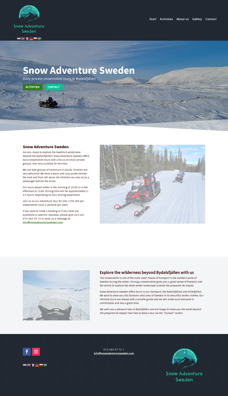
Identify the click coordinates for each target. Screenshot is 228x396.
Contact (211, 19)
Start (152, 19)
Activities (166, 19)
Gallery (197, 19)
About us (182, 19)
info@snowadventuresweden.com (43, 222)
